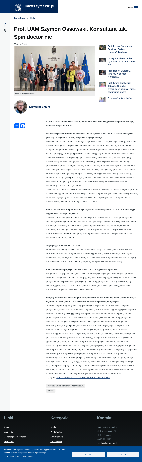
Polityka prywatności (11, 456)
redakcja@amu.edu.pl (107, 443)
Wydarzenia (56, 432)
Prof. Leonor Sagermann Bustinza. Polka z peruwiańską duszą (120, 49)
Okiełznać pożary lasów (120, 98)
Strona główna (19, 18)
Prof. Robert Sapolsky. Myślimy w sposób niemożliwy (119, 73)
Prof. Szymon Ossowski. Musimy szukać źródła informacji (83, 377)
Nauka (32, 18)
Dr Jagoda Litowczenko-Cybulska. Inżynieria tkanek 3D (122, 61)
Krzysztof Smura (39, 106)
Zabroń (88, 454)
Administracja (56, 436)
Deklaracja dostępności (15, 436)
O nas (6, 427)
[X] (5, 30)
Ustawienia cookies (26, 456)
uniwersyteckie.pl (39, 6)
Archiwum (9, 441)
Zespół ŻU (9, 432)
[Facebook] (5, 25)
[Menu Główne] (132, 7)
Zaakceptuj (123, 454)
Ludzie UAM (56, 441)
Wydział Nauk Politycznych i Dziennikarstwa (66, 386)
